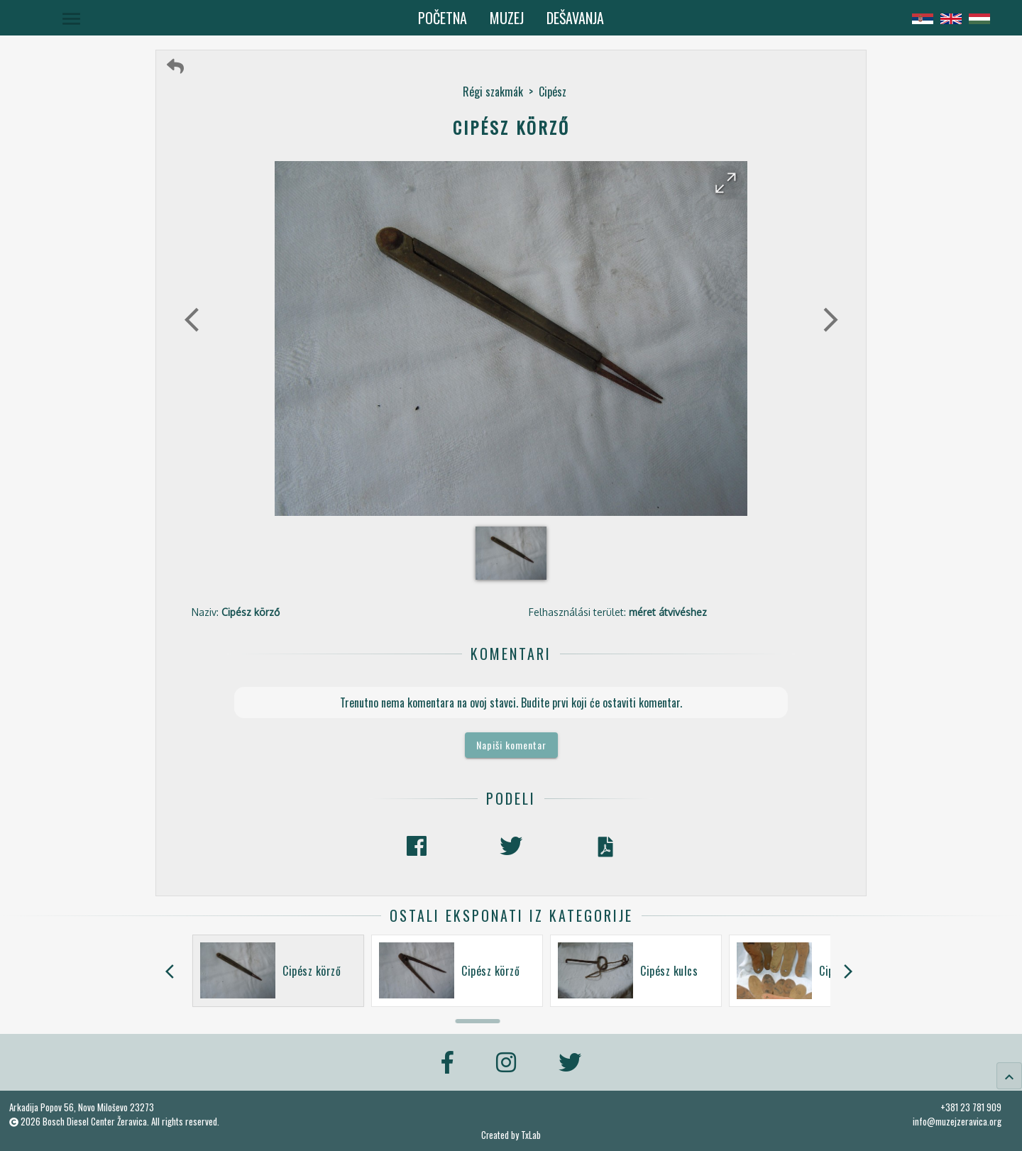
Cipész (552, 91)
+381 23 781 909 (970, 1107)
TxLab (531, 1135)
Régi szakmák (493, 91)
